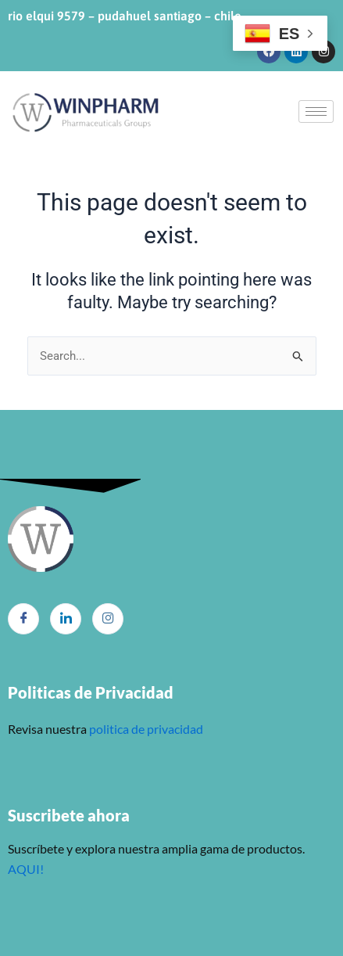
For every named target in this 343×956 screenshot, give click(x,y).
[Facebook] (23, 618)
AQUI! (26, 868)
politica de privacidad (145, 728)
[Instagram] (107, 618)
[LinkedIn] (65, 618)
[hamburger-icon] (316, 111)
